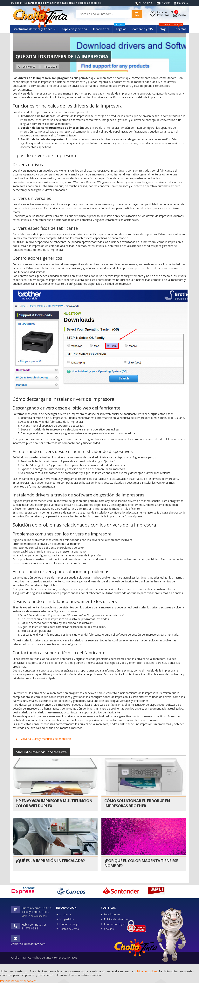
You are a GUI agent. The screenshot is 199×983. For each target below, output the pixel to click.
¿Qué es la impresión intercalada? (50, 860)
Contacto (163, 3)
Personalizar (8, 981)
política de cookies (145, 971)
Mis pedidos (66, 919)
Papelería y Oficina (74, 29)
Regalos (120, 28)
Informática (101, 29)
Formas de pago (69, 924)
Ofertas (180, 29)
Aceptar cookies (26, 981)
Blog (163, 29)
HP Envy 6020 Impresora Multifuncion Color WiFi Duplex (54, 803)
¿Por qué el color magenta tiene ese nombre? (141, 863)
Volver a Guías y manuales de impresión (43, 739)
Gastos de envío (69, 929)
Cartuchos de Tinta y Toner (35, 29)
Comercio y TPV (143, 29)
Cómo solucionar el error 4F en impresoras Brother (137, 803)
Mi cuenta (182, 3)
